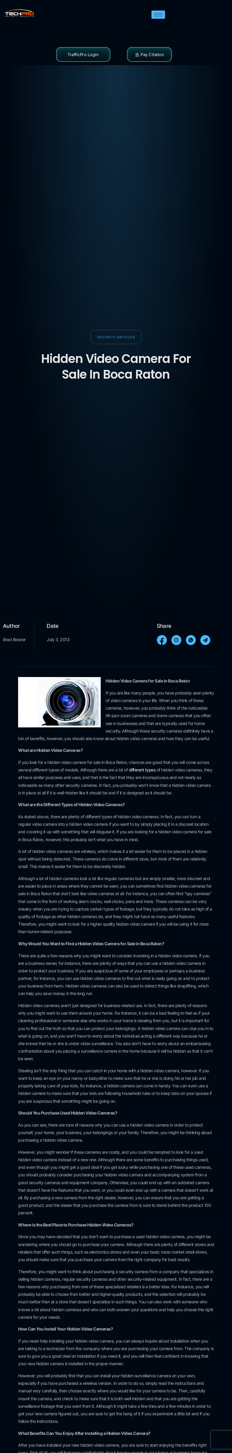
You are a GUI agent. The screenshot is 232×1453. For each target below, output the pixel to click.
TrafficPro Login (83, 54)
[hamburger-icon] (158, 15)
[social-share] (162, 640)
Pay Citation (149, 54)
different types (143, 769)
